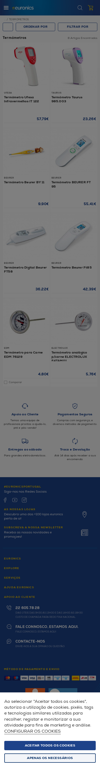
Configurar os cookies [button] (32, 731)
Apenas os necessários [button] (50, 758)
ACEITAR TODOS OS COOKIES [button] (50, 746)
